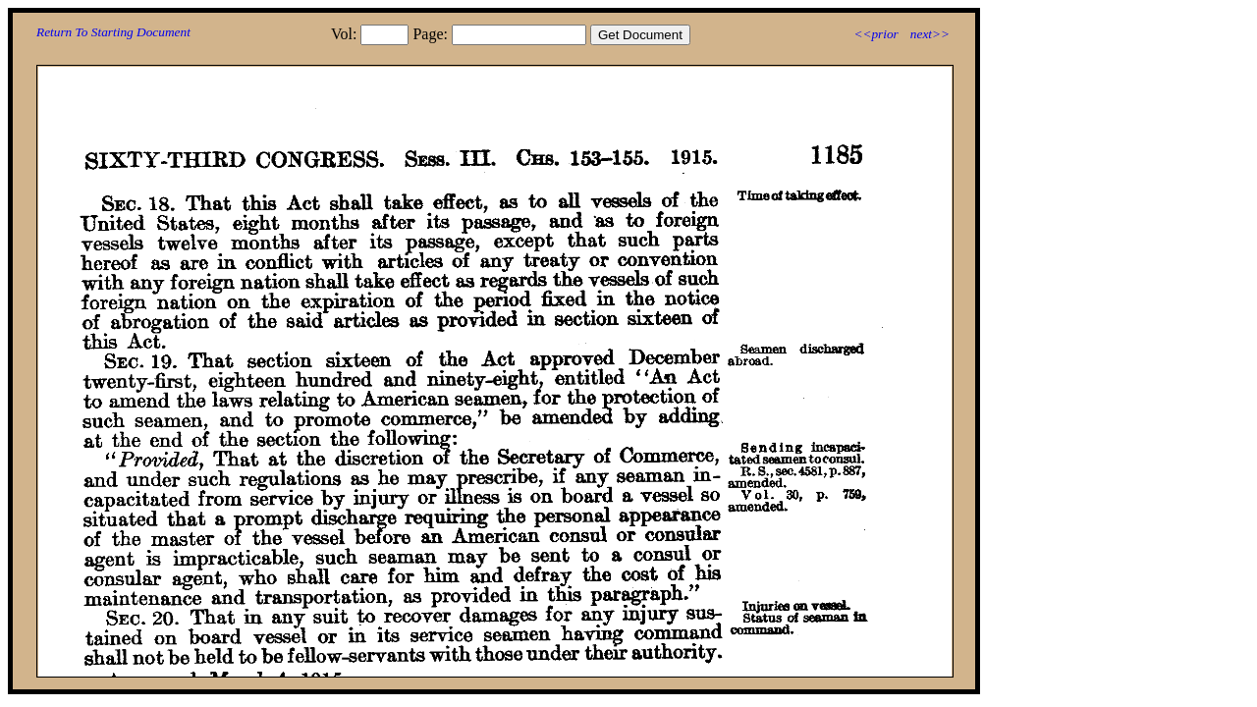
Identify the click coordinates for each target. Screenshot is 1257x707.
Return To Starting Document (113, 32)
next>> (930, 34)
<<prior (875, 34)
